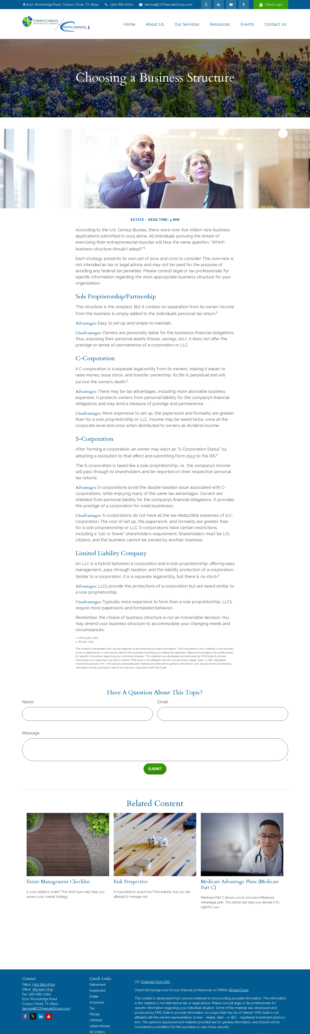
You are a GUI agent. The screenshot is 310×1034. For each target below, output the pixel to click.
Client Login (270, 5)
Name (28, 701)
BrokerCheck (238, 990)
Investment (98, 990)
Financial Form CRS (155, 982)
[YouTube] (231, 4)
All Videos (97, 1032)
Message (31, 733)
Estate (94, 996)
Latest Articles (100, 1026)
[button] (129, 24)
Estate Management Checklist (58, 881)
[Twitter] (206, 4)
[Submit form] (155, 768)
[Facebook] (244, 4)
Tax (92, 1008)
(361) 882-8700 (118, 4)
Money (95, 1014)
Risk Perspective (131, 881)
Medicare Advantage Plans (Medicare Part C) (240, 884)
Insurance (97, 1002)
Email (162, 701)
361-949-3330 (42, 989)
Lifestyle (96, 1020)
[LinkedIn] (219, 4)
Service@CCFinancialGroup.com (165, 4)
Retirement (98, 984)
